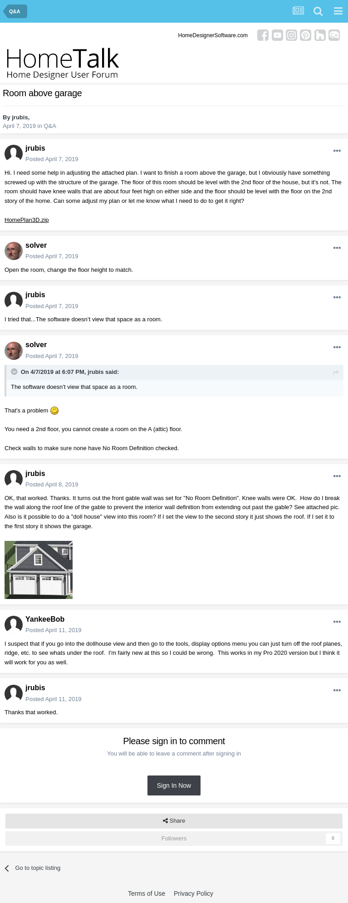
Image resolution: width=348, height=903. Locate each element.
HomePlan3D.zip (27, 219)
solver (36, 245)
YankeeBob (44, 619)
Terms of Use (146, 893)
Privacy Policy (193, 893)
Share (174, 821)
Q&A (50, 126)
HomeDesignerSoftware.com (213, 35)
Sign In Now (174, 785)
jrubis (20, 117)
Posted (51, 159)
